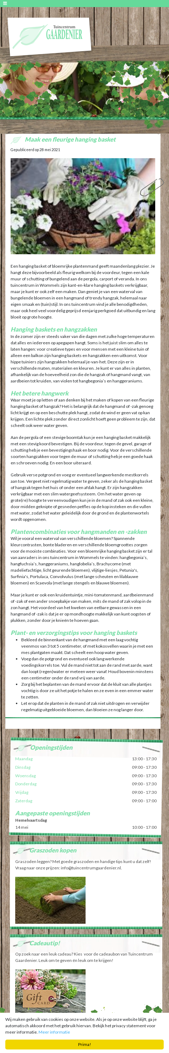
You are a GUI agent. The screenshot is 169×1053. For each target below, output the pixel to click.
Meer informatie (54, 1032)
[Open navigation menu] (6, 3)
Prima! (84, 1044)
